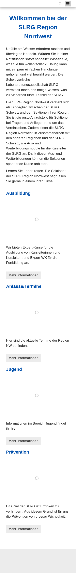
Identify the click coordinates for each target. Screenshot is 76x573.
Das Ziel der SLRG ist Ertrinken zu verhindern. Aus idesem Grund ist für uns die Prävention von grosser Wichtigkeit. (37, 511)
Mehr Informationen (23, 275)
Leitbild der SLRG (49, 95)
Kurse (48, 181)
